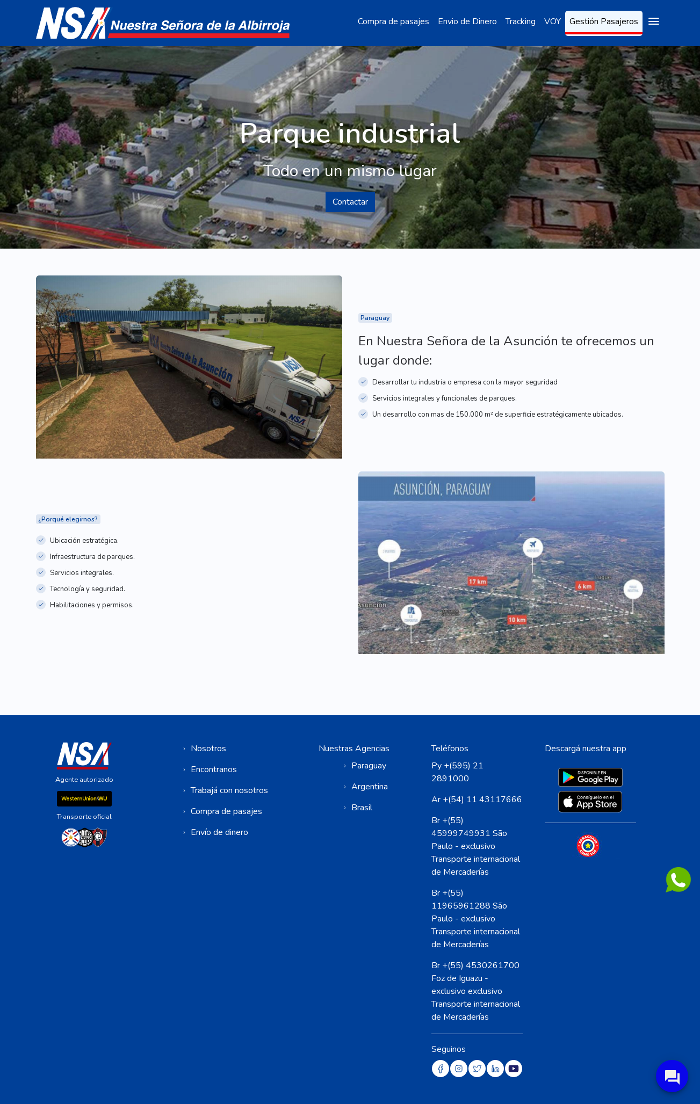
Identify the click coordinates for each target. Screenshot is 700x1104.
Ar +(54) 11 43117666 (476, 799)
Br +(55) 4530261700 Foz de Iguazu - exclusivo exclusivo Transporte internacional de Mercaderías (475, 991)
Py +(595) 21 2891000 (457, 772)
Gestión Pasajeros (603, 21)
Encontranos (214, 769)
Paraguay (368, 766)
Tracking (521, 21)
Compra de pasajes (393, 21)
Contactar (350, 202)
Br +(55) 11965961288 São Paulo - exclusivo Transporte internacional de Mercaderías (475, 918)
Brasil (361, 808)
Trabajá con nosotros (229, 790)
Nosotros (208, 748)
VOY (552, 21)
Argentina (369, 787)
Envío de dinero (219, 832)
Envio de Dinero (467, 21)
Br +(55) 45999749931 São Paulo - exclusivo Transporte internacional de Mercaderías (475, 846)
